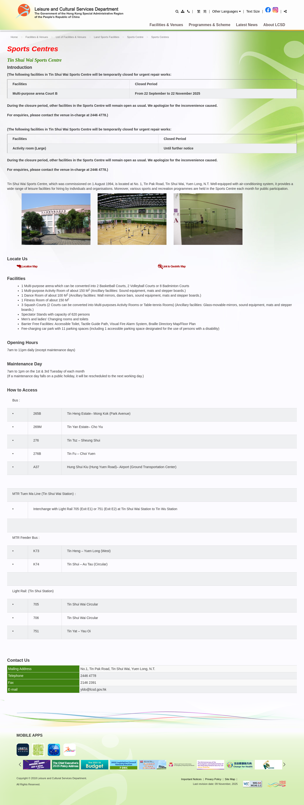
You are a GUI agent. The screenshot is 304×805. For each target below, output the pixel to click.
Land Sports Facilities (106, 37)
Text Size (253, 11)
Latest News (247, 25)
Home (14, 37)
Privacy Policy (213, 779)
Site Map (230, 779)
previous (20, 764)
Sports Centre (135, 37)
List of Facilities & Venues (71, 37)
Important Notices (191, 779)
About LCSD (274, 25)
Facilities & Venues (166, 25)
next (284, 764)
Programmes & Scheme (209, 25)
